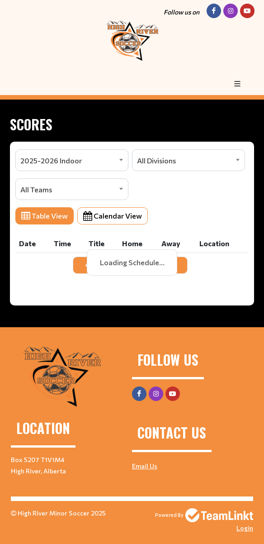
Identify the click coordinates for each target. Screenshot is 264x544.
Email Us (144, 466)
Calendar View (112, 215)
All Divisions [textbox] (156, 160)
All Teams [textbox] (36, 189)
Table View (44, 215)
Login (244, 528)
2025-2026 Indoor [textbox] (51, 160)
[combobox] (71, 160)
